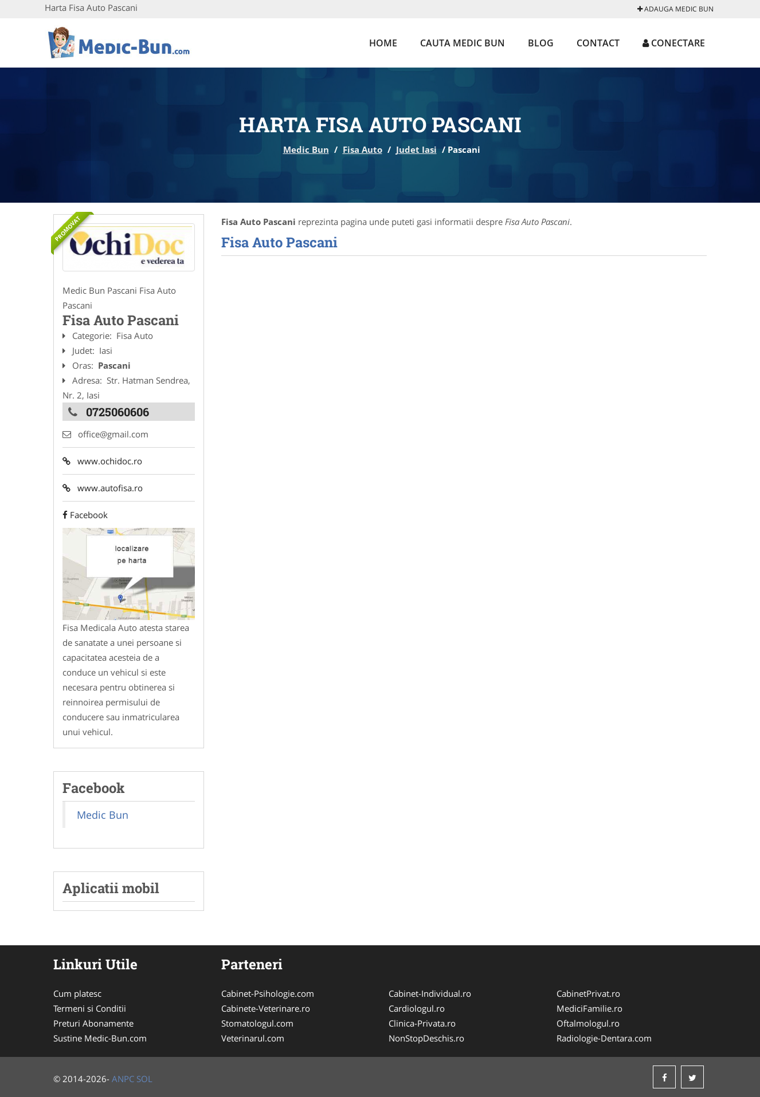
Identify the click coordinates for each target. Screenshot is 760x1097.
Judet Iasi (416, 149)
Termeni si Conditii (89, 1008)
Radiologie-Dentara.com (604, 1038)
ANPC (123, 1078)
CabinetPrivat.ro (588, 993)
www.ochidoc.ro (102, 461)
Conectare (674, 43)
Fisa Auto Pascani (279, 242)
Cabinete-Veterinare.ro (265, 1008)
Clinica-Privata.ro (422, 1023)
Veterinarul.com (252, 1038)
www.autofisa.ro (102, 488)
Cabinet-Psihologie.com (267, 993)
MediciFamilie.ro (589, 1008)
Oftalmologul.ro (588, 1023)
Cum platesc (77, 993)
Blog (541, 43)
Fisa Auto (362, 149)
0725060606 (117, 411)
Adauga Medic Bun (675, 9)
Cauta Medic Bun (462, 43)
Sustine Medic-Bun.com (100, 1038)
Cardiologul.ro (417, 1008)
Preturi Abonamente (93, 1023)
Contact (598, 43)
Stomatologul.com (257, 1023)
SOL (144, 1078)
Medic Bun (306, 149)
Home (383, 43)
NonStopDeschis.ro (426, 1038)
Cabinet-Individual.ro (430, 993)
